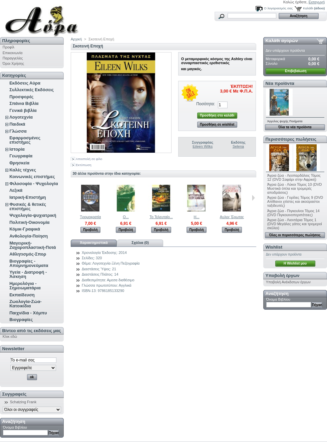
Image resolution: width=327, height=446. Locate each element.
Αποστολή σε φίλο (89, 159)
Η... (196, 217)
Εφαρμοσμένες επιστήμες (24, 140)
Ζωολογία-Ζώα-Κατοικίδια (25, 303)
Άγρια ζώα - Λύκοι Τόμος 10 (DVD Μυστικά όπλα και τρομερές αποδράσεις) (294, 188)
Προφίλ (8, 47)
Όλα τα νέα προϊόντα (294, 127)
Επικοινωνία (13, 53)
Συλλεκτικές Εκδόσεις (31, 89)
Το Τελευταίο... (161, 217)
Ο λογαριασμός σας (278, 8)
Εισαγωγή (317, 2)
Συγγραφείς (14, 394)
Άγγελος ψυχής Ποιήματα (285, 121)
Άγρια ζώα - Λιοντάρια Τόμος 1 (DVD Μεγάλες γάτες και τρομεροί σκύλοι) (294, 224)
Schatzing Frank (23, 402)
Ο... (126, 217)
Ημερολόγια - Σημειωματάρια (24, 285)
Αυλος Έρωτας (232, 217)
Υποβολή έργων (283, 275)
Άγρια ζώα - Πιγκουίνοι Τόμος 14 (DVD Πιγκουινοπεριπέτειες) (293, 213)
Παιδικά (17, 124)
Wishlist (274, 247)
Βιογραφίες (21, 319)
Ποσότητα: (205, 104)
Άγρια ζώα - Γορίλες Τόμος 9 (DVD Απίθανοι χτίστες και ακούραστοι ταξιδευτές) (295, 201)
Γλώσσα (18, 131)
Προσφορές (21, 96)
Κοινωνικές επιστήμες (32, 176)
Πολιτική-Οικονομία (29, 222)
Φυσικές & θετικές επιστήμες (27, 206)
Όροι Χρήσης (13, 63)
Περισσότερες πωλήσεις (291, 139)
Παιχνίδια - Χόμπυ (28, 312)
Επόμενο (253, 198)
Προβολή (90, 230)
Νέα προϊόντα (280, 83)
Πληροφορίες (16, 40)
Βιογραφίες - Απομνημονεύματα (28, 263)
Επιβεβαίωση (295, 71)
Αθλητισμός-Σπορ (27, 254)
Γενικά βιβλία (23, 110)
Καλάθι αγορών (282, 40)
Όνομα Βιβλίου (15, 427)
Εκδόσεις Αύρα (24, 83)
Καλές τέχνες (22, 169)
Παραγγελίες (13, 58)
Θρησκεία (19, 162)
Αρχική (76, 39)
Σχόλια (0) (140, 243)
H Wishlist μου (295, 263)
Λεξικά (15, 190)
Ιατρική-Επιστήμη (27, 197)
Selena (238, 146)
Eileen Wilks (203, 146)
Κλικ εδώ (10, 336)
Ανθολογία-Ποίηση (28, 236)
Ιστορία (17, 149)
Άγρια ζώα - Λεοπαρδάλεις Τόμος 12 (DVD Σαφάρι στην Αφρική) (294, 177)
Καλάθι (308, 8)
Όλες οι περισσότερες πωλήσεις (295, 235)
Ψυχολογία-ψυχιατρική (32, 215)
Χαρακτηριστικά (93, 243)
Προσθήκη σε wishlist (217, 124)
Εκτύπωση (83, 165)
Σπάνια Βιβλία (23, 103)
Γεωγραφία (20, 155)
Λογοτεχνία (21, 117)
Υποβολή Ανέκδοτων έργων (288, 282)
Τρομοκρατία (90, 217)
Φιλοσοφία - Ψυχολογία (33, 183)
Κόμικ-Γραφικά (24, 229)
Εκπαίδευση (22, 294)
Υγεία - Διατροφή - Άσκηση (28, 274)
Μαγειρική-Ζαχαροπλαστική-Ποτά (32, 245)
